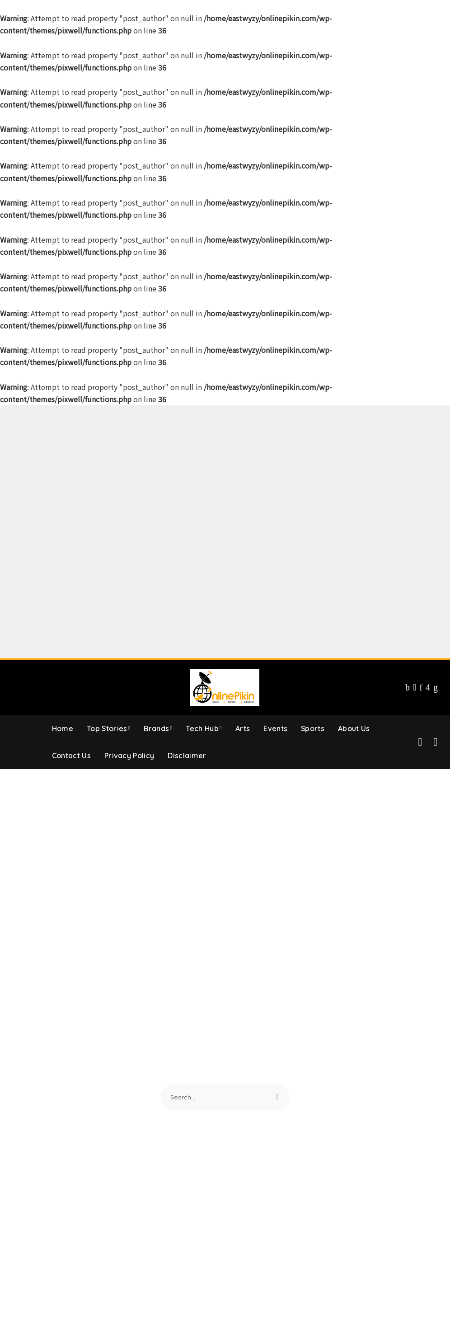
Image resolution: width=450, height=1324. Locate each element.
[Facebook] (407, 687)
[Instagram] (428, 687)
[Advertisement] (225, 468)
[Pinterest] (420, 687)
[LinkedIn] (435, 687)
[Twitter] (414, 687)
